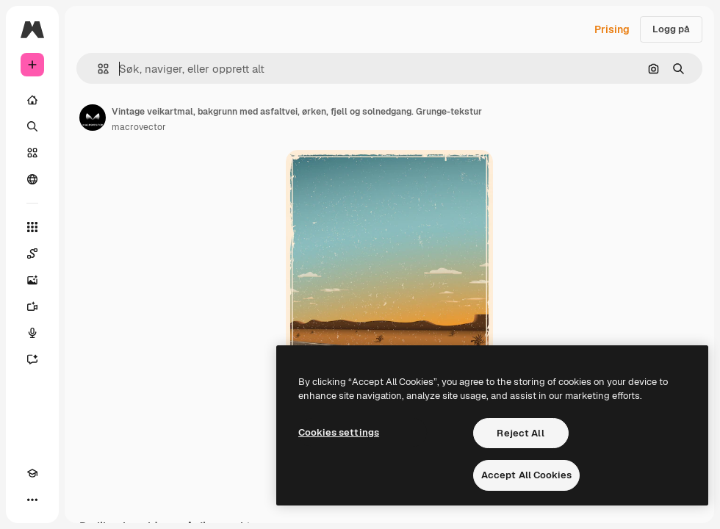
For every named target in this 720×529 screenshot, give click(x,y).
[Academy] (32, 473)
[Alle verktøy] (32, 227)
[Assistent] (32, 359)
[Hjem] (32, 100)
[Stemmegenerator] (32, 333)
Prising (612, 29)
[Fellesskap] (32, 179)
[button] (97, 68)
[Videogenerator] (32, 306)
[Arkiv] (32, 153)
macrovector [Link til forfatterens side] (139, 127)
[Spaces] (32, 253)
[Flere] (32, 499)
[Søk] (32, 126)
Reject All (520, 433)
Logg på (671, 29)
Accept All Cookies (526, 475)
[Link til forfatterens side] (92, 117)
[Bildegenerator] (32, 280)
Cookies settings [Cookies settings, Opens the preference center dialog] (338, 432)
